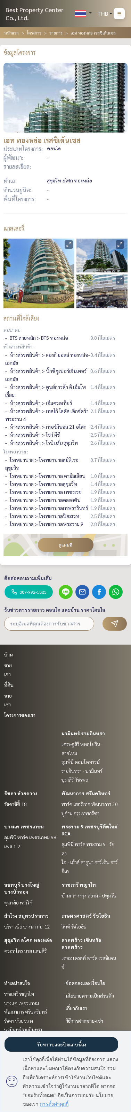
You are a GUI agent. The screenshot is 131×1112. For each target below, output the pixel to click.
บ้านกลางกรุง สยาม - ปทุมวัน (89, 895)
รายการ (56, 33)
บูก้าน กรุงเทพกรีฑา (80, 813)
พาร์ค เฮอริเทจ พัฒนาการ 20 (90, 804)
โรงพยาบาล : (15, 451)
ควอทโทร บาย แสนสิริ (25, 951)
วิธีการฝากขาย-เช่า (84, 1020)
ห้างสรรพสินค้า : (18, 346)
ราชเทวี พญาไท (79, 884)
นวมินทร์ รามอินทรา (83, 733)
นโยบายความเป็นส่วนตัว (90, 995)
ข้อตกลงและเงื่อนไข (85, 983)
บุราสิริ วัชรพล (75, 779)
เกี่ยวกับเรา (76, 1008)
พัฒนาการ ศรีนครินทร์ (86, 793)
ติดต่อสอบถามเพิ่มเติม (28, 578)
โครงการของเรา (19, 715)
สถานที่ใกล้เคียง (21, 318)
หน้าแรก (11, 33)
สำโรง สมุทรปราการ (26, 915)
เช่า (7, 674)
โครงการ (34, 33)
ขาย (8, 665)
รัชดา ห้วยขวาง (21, 793)
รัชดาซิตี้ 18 (15, 804)
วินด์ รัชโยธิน (74, 926)
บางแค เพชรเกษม (24, 826)
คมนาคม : (13, 329)
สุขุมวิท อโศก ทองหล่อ (28, 940)
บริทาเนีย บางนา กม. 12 (27, 926)
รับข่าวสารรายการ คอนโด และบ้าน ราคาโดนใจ (54, 610)
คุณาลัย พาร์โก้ (18, 902)
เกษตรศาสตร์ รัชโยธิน (86, 915)
